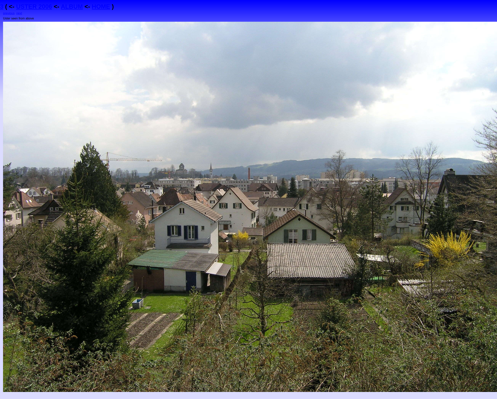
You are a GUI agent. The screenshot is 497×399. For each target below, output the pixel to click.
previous (8, 13)
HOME (101, 6)
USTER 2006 (34, 6)
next (19, 13)
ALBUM (72, 6)
